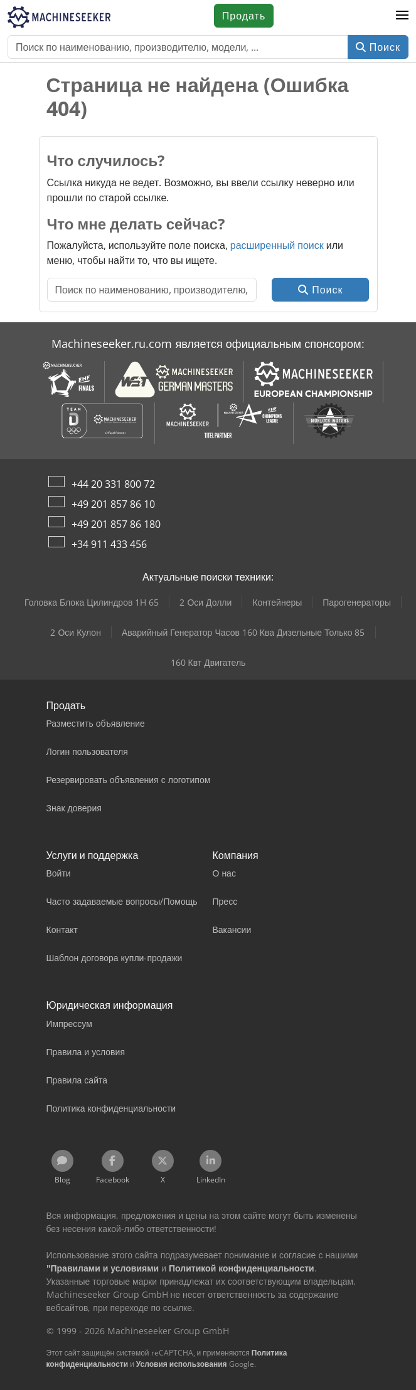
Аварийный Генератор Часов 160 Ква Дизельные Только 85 (243, 632)
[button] (402, 16)
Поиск (378, 47)
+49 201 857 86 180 (116, 524)
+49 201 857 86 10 (113, 504)
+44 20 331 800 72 (113, 484)
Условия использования (181, 1364)
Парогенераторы (357, 602)
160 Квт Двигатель (208, 662)
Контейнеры (277, 602)
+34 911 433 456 (109, 544)
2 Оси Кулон (75, 632)
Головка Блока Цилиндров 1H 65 (91, 602)
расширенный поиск (277, 245)
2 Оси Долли (205, 602)
